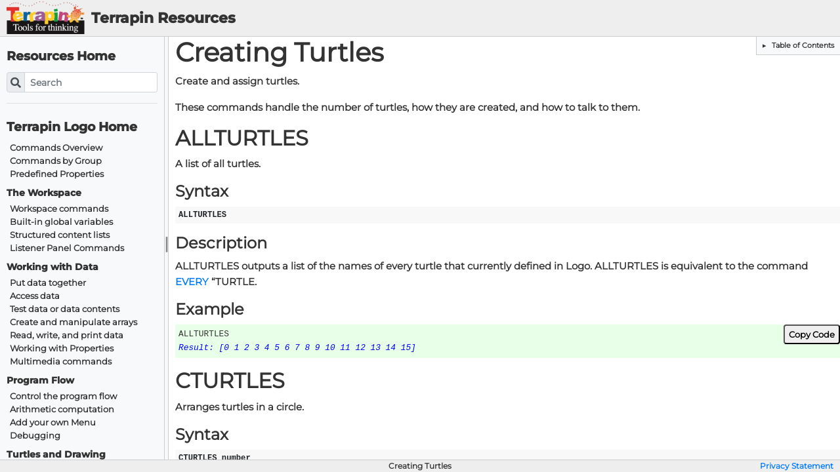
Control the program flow (63, 396)
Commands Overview (56, 148)
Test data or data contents (64, 309)
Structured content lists (60, 235)
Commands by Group (56, 161)
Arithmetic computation (62, 409)
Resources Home (61, 56)
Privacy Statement (796, 466)
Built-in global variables (61, 222)
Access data (35, 296)
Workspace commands (59, 209)
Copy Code (812, 334)
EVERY (192, 282)
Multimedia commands (61, 361)
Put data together (48, 283)
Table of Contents (802, 45)
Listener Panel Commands (67, 248)
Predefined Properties (57, 174)
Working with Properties (62, 348)
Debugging (35, 436)
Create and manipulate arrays (73, 322)
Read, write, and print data (66, 335)
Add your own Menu (53, 422)
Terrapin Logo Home (72, 126)
